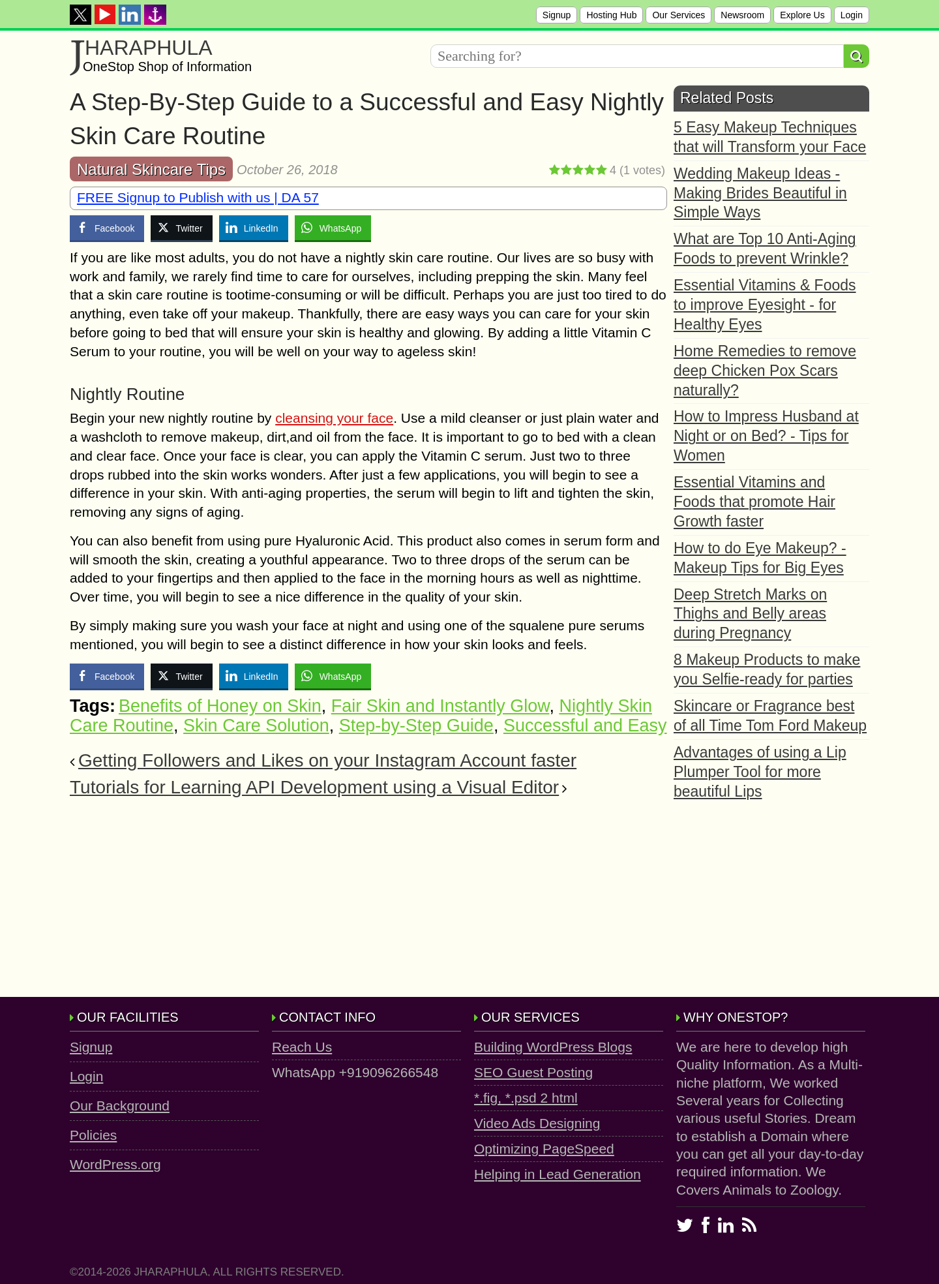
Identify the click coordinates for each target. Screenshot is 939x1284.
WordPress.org (115, 1164)
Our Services (678, 15)
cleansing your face (334, 417)
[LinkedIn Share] (253, 227)
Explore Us (802, 15)
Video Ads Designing (537, 1123)
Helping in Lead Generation (557, 1174)
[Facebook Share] (107, 227)
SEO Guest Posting (533, 1072)
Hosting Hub (611, 15)
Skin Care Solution (256, 725)
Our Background (120, 1105)
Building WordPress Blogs (553, 1046)
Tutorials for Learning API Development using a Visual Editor (314, 787)
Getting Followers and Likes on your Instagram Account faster (327, 760)
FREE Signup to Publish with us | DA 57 (198, 197)
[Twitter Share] (181, 227)
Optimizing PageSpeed (544, 1148)
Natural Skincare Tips (151, 169)
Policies (93, 1134)
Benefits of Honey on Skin (220, 706)
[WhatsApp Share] (333, 227)
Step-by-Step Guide (416, 725)
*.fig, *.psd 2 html (526, 1097)
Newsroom (742, 15)
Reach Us (302, 1046)
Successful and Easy (585, 725)
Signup (557, 15)
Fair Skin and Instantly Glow (440, 706)
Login (852, 15)
